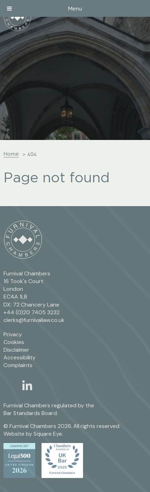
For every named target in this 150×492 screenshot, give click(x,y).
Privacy (12, 334)
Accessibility (19, 357)
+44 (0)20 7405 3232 (31, 312)
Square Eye (47, 433)
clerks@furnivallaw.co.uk (34, 320)
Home (11, 153)
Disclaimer (16, 349)
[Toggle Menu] (9, 8)
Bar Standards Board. (30, 413)
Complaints (17, 365)
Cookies (13, 342)
